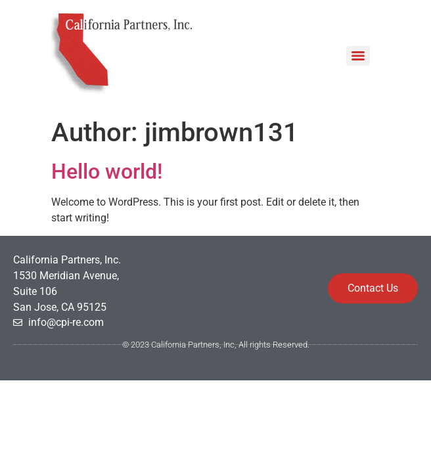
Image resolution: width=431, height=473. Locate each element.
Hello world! (106, 171)
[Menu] (358, 56)
